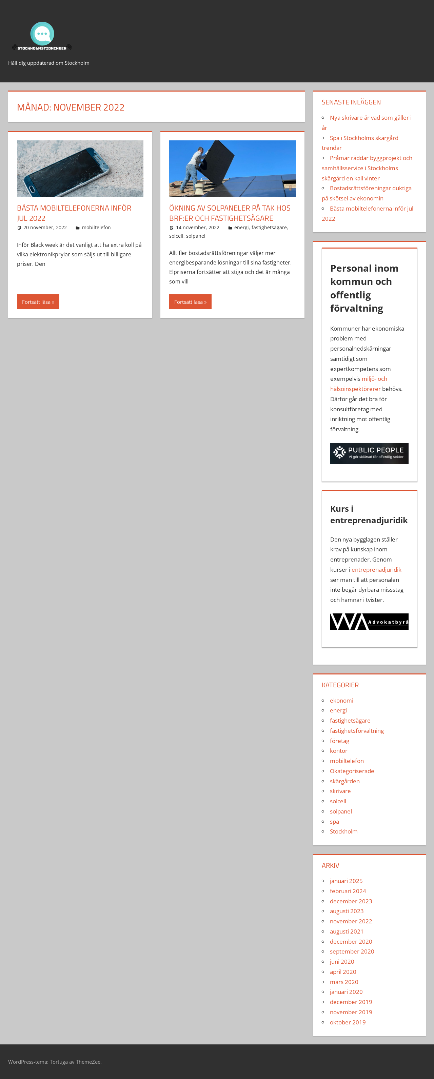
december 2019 (351, 1002)
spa (334, 821)
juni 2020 (342, 961)
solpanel (195, 236)
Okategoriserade (352, 771)
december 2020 (351, 941)
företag (339, 741)
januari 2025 (346, 881)
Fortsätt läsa (36, 301)
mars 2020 (344, 982)
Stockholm (344, 831)
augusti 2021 (347, 931)
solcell (176, 236)
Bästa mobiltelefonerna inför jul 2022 (74, 213)
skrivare (340, 791)
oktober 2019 (348, 1022)
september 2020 (352, 951)
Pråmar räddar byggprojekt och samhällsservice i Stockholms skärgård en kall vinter (367, 168)
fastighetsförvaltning (357, 730)
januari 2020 (346, 992)
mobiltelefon (96, 227)
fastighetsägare (269, 227)
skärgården (345, 781)
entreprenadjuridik (376, 569)
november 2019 (351, 1012)
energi (241, 227)
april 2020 (343, 972)
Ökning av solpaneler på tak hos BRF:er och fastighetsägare (230, 213)
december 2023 (351, 901)
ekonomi (341, 700)
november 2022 (351, 921)
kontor (339, 750)
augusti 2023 (347, 911)
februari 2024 (348, 891)
